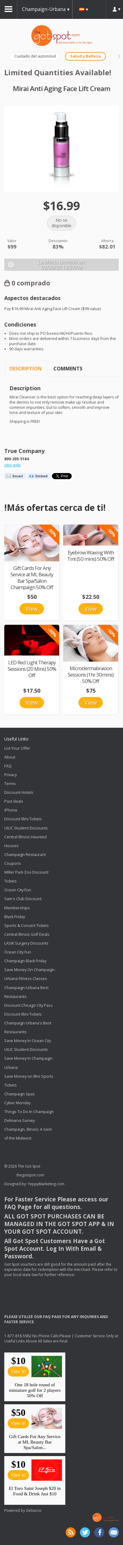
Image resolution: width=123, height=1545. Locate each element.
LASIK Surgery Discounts (26, 943)
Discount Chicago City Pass (28, 1005)
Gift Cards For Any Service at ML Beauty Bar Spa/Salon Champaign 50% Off (31, 577)
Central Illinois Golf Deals (26, 934)
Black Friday (14, 916)
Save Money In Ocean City (27, 1040)
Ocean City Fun (17, 890)
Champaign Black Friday (25, 960)
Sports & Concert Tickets (26, 925)
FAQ (8, 766)
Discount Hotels (18, 792)
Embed (41, 476)
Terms (10, 783)
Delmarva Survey (19, 1120)
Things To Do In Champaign (29, 1111)
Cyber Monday (17, 1102)
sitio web (12, 465)
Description (25, 368)
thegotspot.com (30, 1175)
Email (18, 476)
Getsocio (34, 1510)
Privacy (10, 774)
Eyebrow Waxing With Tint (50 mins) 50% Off (90, 555)
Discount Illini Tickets (23, 819)
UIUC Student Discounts (26, 828)
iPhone (10, 810)
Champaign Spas (19, 1094)
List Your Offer (17, 748)
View (32, 608)
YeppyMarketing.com (46, 1183)
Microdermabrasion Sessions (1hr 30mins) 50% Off (91, 674)
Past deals (13, 801)
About (9, 757)
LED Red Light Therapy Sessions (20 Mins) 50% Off (32, 669)
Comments (67, 368)
